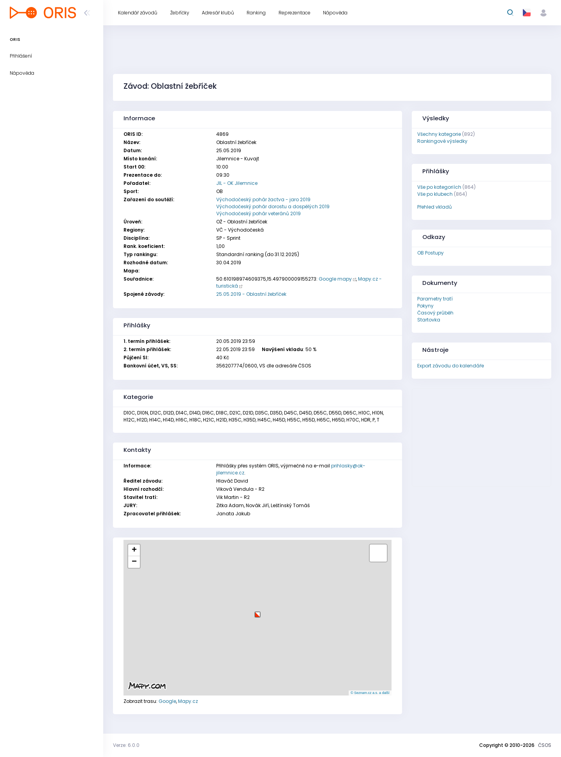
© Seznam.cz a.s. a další (370, 693)
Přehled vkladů (434, 207)
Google (167, 701)
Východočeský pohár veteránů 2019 (258, 213)
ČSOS (544, 745)
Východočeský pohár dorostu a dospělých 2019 (273, 206)
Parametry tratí (435, 298)
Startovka (428, 319)
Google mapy (335, 279)
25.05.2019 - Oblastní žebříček (251, 294)
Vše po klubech (435, 194)
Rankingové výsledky (442, 141)
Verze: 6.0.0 (126, 745)
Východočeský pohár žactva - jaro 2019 (263, 199)
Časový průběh (435, 312)
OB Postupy (430, 252)
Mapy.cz (188, 701)
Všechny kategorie (439, 134)
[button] (257, 612)
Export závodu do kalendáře (450, 365)
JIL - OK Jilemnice (237, 183)
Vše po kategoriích (439, 187)
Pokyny (425, 305)
